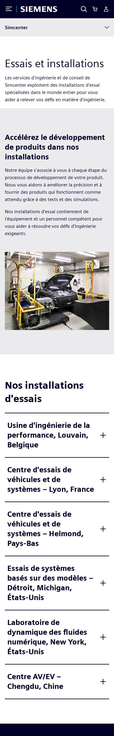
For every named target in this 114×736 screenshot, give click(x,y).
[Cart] (94, 9)
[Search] (83, 9)
